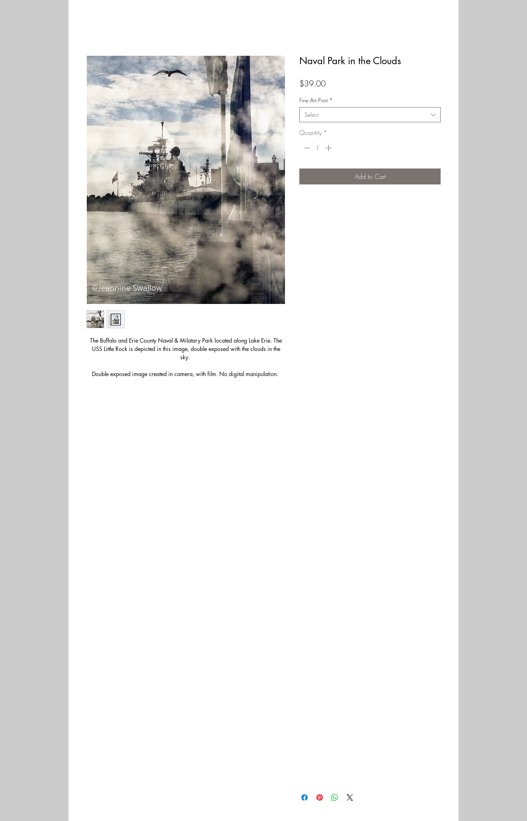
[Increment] (329, 147)
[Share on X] (350, 797)
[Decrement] (306, 147)
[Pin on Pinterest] (319, 797)
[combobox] (370, 114)
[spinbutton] (318, 147)
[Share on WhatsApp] (335, 797)
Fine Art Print (316, 100)
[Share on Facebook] (304, 797)
